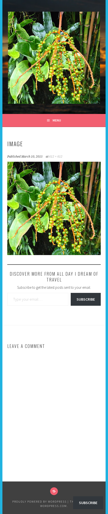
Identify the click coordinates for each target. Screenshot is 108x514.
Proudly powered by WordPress (39, 501)
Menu (57, 120)
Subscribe (86, 299)
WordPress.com (53, 506)
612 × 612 (55, 156)
